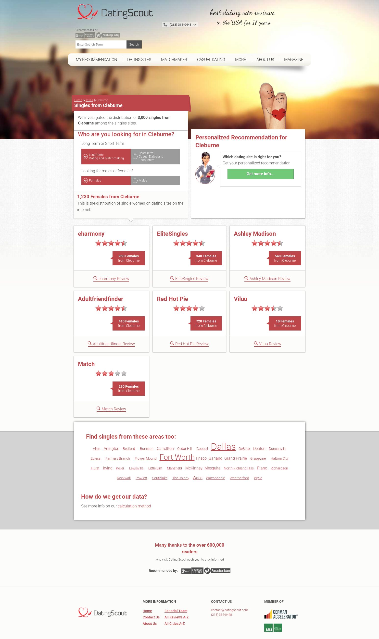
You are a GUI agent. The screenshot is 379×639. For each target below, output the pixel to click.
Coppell (202, 431)
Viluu (240, 281)
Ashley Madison (255, 216)
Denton (259, 431)
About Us (150, 606)
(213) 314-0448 (221, 597)
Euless (96, 441)
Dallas (223, 429)
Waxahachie (215, 460)
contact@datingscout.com (229, 592)
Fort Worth (177, 439)
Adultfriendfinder (100, 281)
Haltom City (280, 441)
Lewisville (136, 451)
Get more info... (261, 156)
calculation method (134, 488)
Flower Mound (146, 441)
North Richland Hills (239, 451)
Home (78, 82)
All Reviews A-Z (176, 600)
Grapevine (258, 441)
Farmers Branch (117, 441)
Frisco (201, 440)
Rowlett (141, 460)
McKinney (193, 450)
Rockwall (124, 460)
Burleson (146, 431)
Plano (262, 450)
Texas (89, 82)
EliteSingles (172, 216)
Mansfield (174, 451)
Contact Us (151, 600)
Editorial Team (175, 593)
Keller (120, 451)
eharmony (91, 216)
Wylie (258, 460)
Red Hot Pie (172, 281)
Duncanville (277, 431)
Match (86, 346)
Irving (108, 450)
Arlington (111, 431)
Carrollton (165, 431)
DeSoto (244, 431)
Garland (215, 440)
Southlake (159, 460)
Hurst (95, 451)
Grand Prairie (235, 440)
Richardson (279, 451)
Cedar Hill (184, 431)
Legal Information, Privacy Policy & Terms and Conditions (261, 633)
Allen (96, 431)
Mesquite (212, 450)
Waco (197, 460)
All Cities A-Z (174, 606)
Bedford (129, 431)
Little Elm (155, 451)
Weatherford (239, 460)
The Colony (180, 460)
